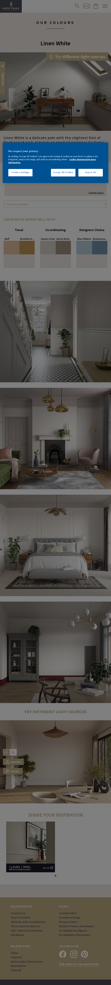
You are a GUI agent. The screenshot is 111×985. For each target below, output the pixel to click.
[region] (55, 162)
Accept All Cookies (63, 172)
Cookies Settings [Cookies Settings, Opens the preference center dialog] (20, 172)
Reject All (90, 172)
